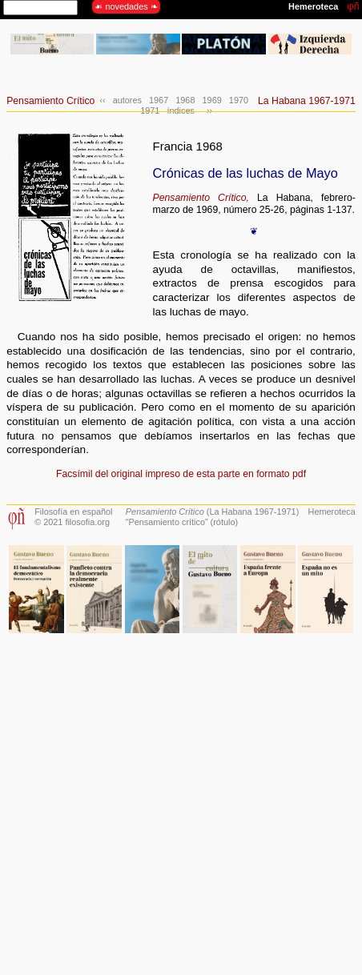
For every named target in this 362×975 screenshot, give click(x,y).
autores (127, 100)
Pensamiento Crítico (50, 100)
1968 (185, 100)
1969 (212, 100)
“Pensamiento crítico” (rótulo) (182, 522)
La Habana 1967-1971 (307, 100)
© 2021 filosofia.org (72, 522)
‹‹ (102, 100)
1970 (238, 100)
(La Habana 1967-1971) (212, 511)
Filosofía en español (73, 511)
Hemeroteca (332, 511)
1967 (158, 100)
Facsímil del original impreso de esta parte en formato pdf (181, 473)
